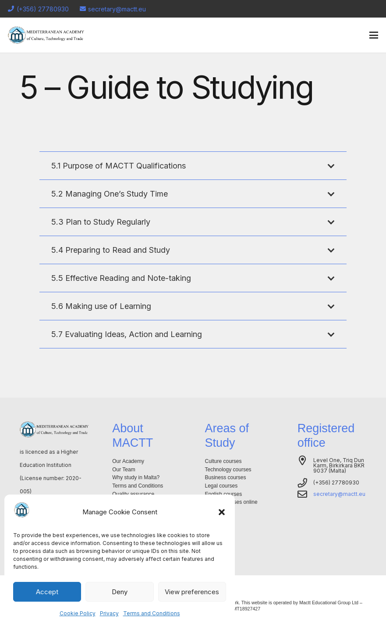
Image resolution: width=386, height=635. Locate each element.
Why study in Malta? (135, 477)
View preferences (192, 592)
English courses (223, 494)
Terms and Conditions (151, 613)
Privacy (109, 613)
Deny (119, 592)
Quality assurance (133, 494)
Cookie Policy (78, 613)
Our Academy (128, 461)
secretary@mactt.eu (339, 494)
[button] (221, 512)
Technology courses (228, 469)
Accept (47, 592)
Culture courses (223, 461)
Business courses (225, 477)
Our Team (123, 469)
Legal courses (221, 486)
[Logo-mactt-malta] (46, 35)
